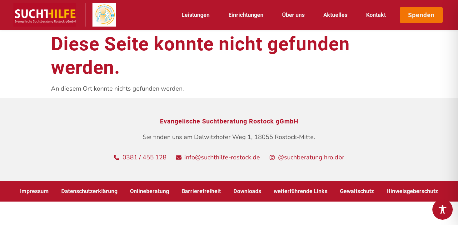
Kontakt (376, 15)
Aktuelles (337, 15)
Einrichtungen (247, 15)
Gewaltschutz (357, 191)
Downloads (247, 191)
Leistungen (197, 15)
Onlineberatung (149, 191)
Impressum (34, 191)
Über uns (295, 15)
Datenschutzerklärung (89, 191)
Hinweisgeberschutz (412, 191)
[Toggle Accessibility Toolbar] (442, 209)
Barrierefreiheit (201, 191)
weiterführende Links (300, 191)
